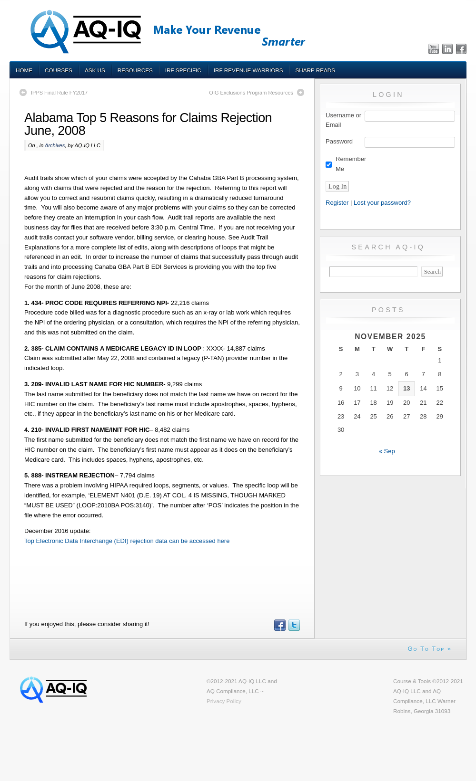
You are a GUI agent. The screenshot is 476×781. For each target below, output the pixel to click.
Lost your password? (382, 202)
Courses (58, 70)
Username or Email (343, 120)
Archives (55, 145)
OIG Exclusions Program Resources (251, 92)
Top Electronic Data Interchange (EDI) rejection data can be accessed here (126, 540)
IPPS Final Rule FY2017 (59, 92)
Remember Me (351, 163)
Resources (135, 70)
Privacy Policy (224, 701)
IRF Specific (183, 70)
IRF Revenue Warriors (248, 70)
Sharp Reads (315, 70)
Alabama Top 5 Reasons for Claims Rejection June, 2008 (148, 124)
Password (339, 141)
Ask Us (95, 70)
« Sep (387, 451)
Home (24, 70)
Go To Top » (429, 648)
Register (337, 202)
